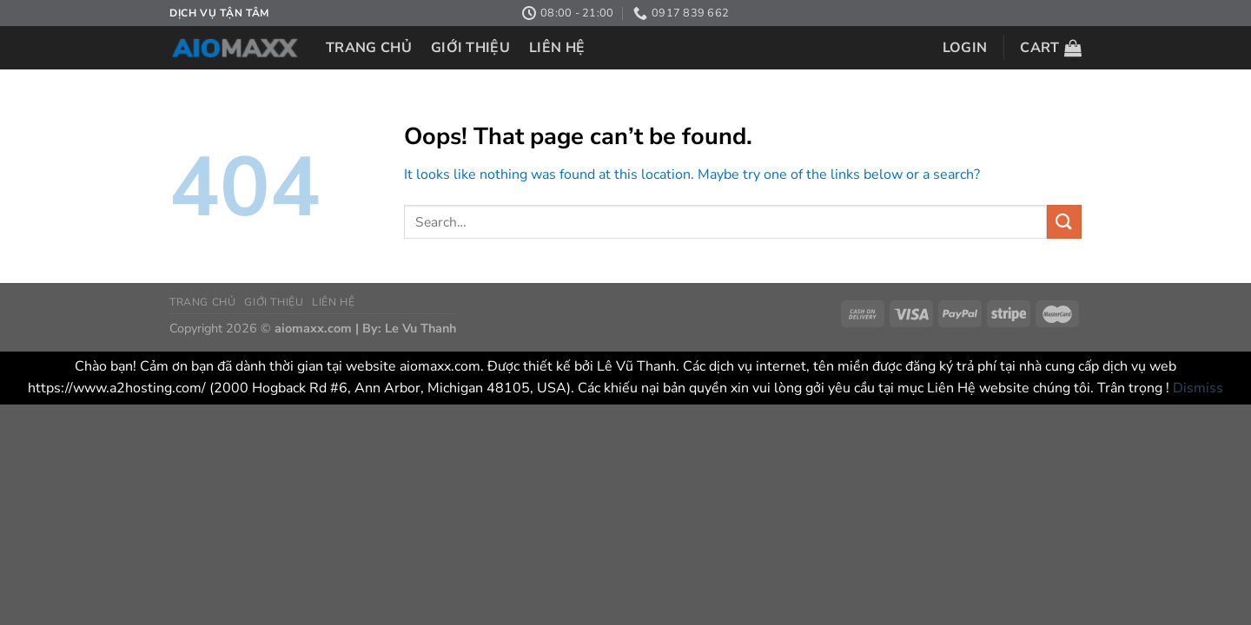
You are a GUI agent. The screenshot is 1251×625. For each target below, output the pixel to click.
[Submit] (1064, 222)
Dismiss (1198, 388)
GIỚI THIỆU (470, 47)
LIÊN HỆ (557, 47)
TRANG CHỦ (369, 47)
